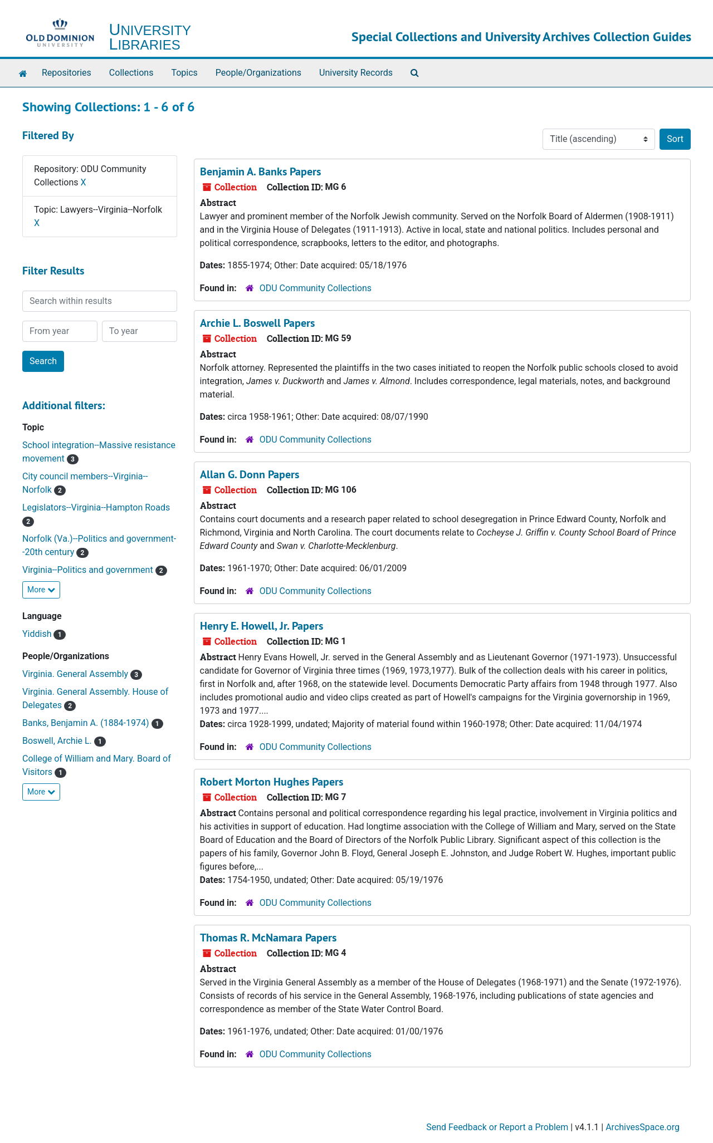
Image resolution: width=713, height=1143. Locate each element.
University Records (356, 72)
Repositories (66, 72)
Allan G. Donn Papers (249, 474)
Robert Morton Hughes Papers (271, 781)
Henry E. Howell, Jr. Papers (261, 626)
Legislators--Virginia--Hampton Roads (96, 507)
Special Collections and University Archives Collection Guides (521, 36)
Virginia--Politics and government (88, 570)
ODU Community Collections (316, 288)
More (41, 589)
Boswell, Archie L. (58, 740)
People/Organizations (258, 72)
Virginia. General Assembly (76, 674)
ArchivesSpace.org (642, 1127)
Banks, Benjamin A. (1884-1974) (87, 723)
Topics (184, 72)
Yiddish (37, 634)
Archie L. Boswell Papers (257, 323)
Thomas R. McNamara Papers (268, 937)
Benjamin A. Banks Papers (260, 171)
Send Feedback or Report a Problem (497, 1127)
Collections (131, 72)
